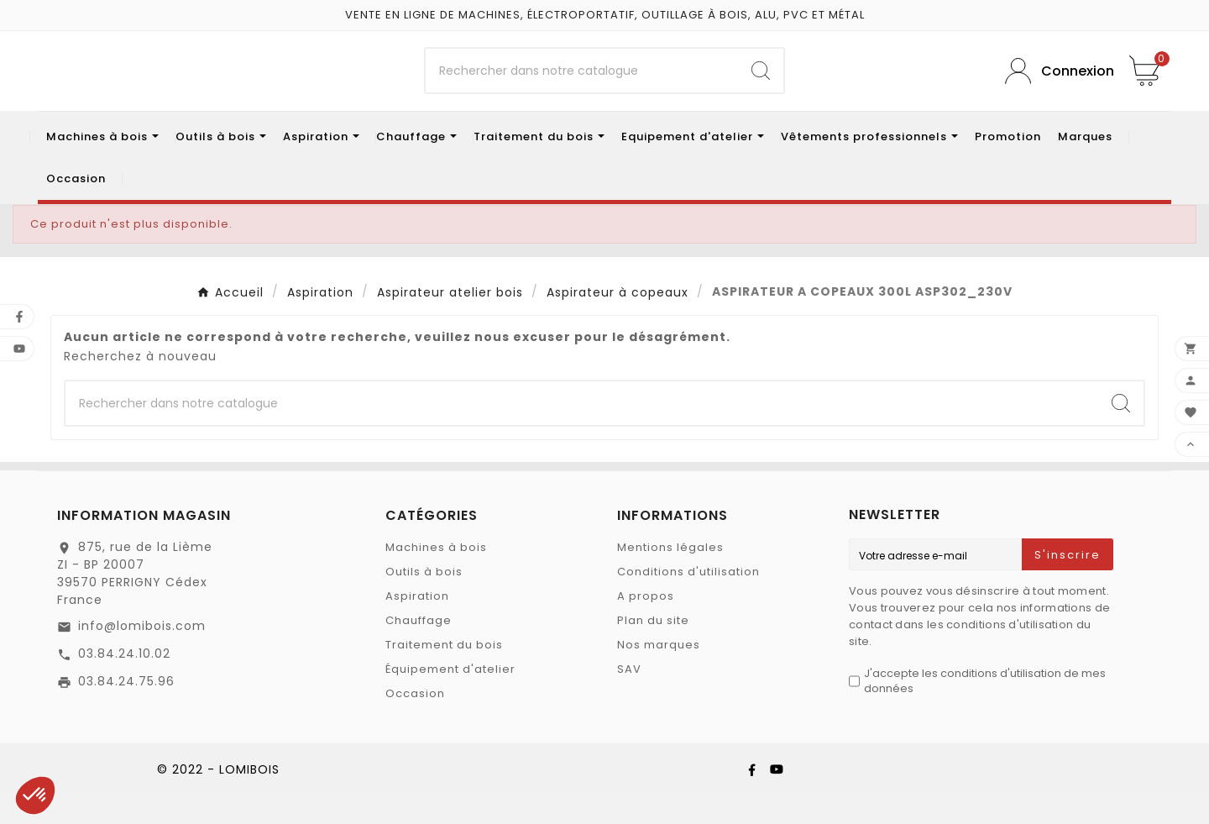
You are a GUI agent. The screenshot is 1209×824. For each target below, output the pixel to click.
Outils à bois (424, 601)
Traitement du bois (444, 674)
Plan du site (653, 650)
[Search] (760, 85)
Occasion (415, 723)
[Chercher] (582, 86)
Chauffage (418, 650)
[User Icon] (1054, 86)
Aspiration (417, 625)
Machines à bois (436, 577)
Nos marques (658, 674)
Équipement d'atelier (450, 698)
